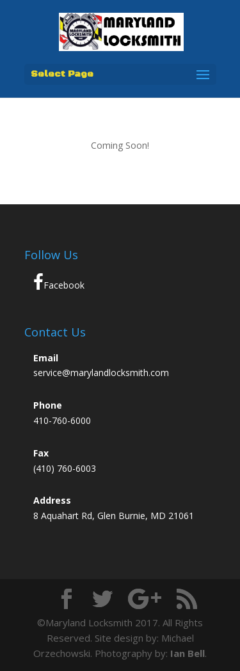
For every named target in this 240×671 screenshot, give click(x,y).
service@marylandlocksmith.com (101, 372)
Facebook (58, 282)
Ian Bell (187, 653)
